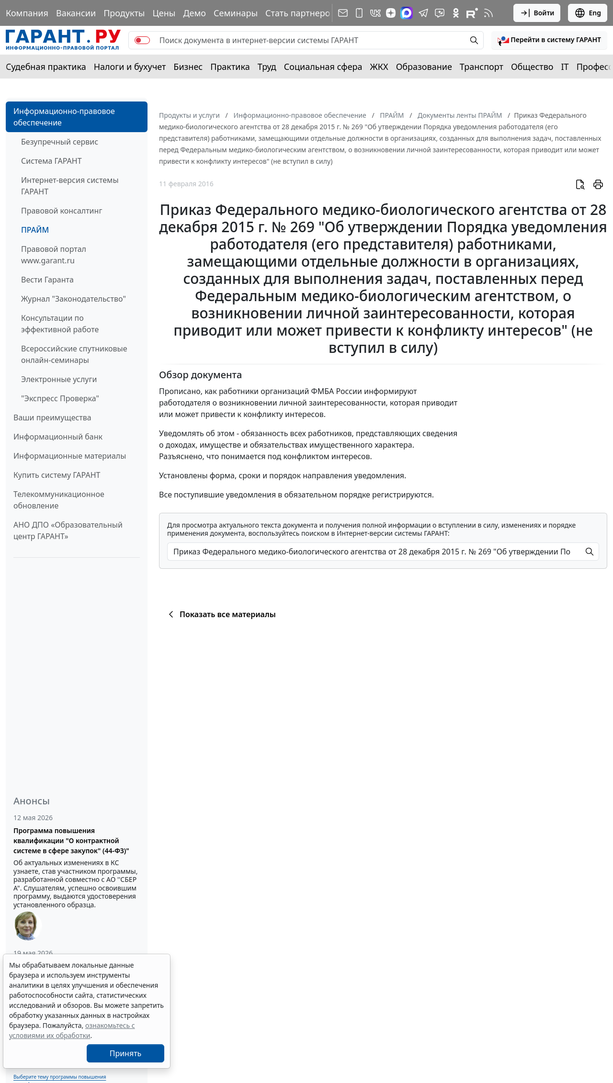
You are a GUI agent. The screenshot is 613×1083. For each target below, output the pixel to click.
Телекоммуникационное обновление (58, 500)
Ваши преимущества (52, 417)
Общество (532, 66)
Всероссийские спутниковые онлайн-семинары (74, 354)
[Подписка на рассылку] (343, 13)
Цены (163, 13)
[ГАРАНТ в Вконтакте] (375, 13)
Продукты (124, 13)
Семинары (236, 13)
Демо (194, 13)
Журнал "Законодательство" (73, 298)
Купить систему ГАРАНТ (56, 475)
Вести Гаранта (47, 279)
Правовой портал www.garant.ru (53, 255)
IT (565, 66)
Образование (424, 66)
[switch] (142, 40)
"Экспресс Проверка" (60, 398)
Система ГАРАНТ (51, 161)
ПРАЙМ (35, 230)
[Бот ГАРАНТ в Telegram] (439, 13)
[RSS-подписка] (488, 13)
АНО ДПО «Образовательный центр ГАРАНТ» (68, 530)
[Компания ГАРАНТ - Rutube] (472, 13)
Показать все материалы (220, 614)
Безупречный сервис (59, 141)
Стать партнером (301, 13)
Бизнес (188, 66)
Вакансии (76, 13)
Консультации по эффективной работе (60, 324)
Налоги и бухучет (130, 66)
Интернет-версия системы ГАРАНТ (70, 186)
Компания (27, 13)
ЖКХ (379, 66)
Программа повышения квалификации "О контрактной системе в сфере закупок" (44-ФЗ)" (71, 840)
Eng (587, 13)
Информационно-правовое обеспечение (64, 117)
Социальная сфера (323, 66)
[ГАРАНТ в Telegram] (423, 13)
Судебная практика (46, 66)
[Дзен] (391, 13)
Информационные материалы (69, 456)
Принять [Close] (126, 1053)
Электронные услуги (59, 379)
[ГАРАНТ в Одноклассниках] (456, 13)
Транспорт (481, 66)
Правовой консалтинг (61, 210)
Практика (230, 66)
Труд (267, 66)
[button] (549, 40)
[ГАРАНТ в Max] (406, 13)
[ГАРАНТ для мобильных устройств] (359, 13)
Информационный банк (57, 436)
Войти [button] (537, 13)
